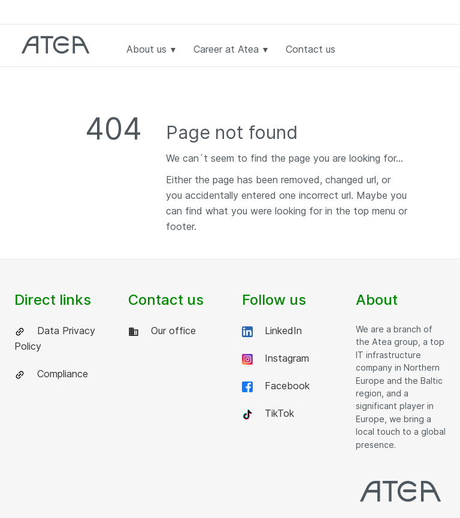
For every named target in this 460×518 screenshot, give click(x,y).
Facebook (276, 386)
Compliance (51, 374)
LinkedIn (272, 331)
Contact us (310, 49)
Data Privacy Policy (54, 338)
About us (150, 49)
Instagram (275, 358)
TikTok (268, 413)
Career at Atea (230, 49)
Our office (162, 331)
